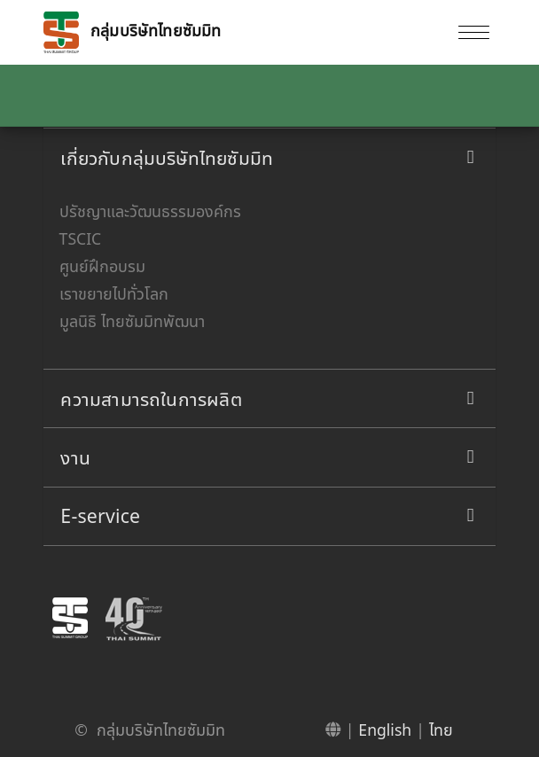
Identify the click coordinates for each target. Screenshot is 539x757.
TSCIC (80, 238)
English (384, 729)
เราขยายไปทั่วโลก (113, 293)
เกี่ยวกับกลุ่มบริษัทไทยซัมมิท (166, 157)
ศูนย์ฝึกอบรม (102, 266)
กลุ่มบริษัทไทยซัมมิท (132, 32)
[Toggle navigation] (473, 32)
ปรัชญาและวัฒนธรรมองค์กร (150, 211)
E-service (100, 515)
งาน (75, 457)
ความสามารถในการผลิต (151, 398)
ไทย (441, 729)
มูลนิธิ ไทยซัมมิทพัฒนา (132, 321)
